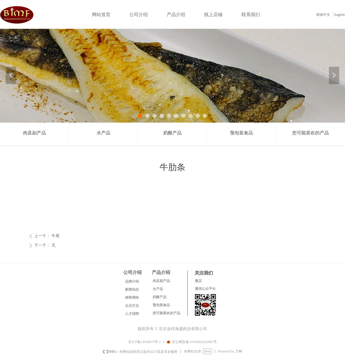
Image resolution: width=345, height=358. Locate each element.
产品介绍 (176, 14)
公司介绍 (138, 14)
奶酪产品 (172, 132)
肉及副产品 (34, 132)
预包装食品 (241, 132)
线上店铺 (213, 14)
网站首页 (101, 14)
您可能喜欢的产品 (310, 132)
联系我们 (250, 14)
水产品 (103, 132)
